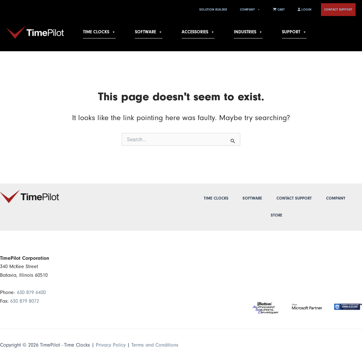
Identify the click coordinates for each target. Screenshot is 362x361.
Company (250, 9)
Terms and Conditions (154, 345)
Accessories (198, 32)
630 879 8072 (24, 301)
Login (304, 10)
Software (252, 198)
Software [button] (148, 32)
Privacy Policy (111, 345)
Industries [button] (248, 32)
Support (294, 32)
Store (276, 215)
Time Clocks (99, 32)
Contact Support (338, 10)
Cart (279, 10)
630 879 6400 (31, 292)
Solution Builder (213, 10)
